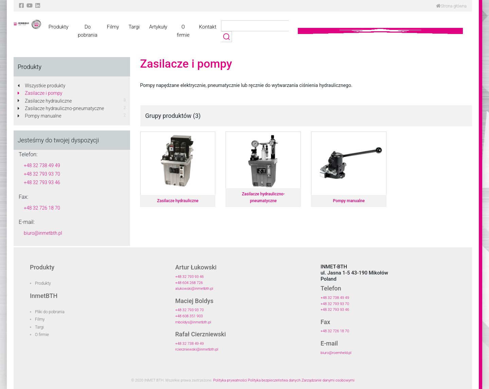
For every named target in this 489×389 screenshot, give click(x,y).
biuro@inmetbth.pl (43, 233)
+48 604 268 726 (189, 283)
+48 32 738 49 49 (42, 165)
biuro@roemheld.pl (336, 353)
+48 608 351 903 (189, 316)
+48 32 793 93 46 (42, 182)
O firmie (183, 31)
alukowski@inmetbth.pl (194, 288)
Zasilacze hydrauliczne (45, 101)
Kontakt (207, 27)
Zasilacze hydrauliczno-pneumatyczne (61, 108)
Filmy (113, 27)
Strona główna (451, 6)
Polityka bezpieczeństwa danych (274, 380)
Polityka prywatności (230, 380)
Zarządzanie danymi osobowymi (328, 380)
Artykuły (158, 27)
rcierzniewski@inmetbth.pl (196, 349)
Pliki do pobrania (50, 312)
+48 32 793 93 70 (42, 174)
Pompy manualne (39, 116)
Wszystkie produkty (41, 85)
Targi (134, 27)
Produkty (58, 27)
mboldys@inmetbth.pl (193, 322)
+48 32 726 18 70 (42, 208)
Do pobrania (87, 31)
